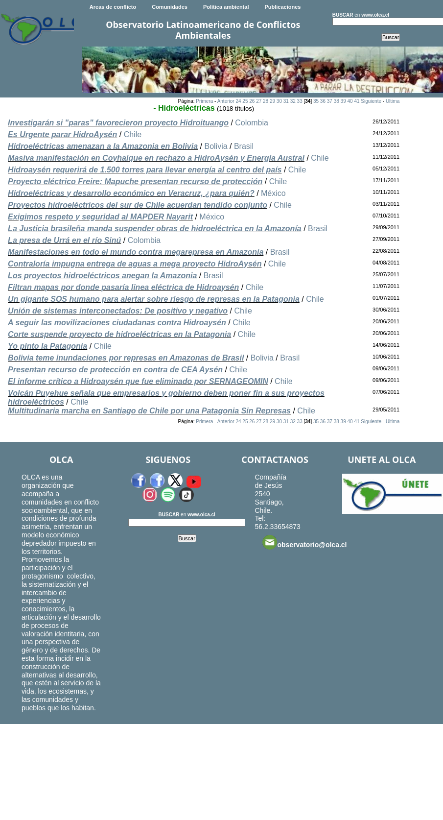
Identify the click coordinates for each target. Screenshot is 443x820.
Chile (132, 134)
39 (343, 101)
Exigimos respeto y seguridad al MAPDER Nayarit (100, 217)
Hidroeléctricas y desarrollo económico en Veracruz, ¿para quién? (131, 193)
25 (245, 101)
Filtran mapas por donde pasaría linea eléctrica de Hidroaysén (123, 287)
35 (316, 101)
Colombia (251, 123)
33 (300, 101)
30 (279, 101)
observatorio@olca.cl (304, 542)
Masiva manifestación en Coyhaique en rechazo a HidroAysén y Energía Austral (156, 158)
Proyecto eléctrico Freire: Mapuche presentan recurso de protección (135, 181)
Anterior (225, 101)
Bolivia (215, 146)
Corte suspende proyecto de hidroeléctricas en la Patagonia (119, 334)
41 (356, 101)
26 (252, 101)
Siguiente (371, 101)
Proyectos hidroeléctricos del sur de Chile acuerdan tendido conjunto (137, 205)
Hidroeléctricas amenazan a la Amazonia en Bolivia (103, 146)
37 (329, 101)
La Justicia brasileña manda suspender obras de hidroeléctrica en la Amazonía (155, 228)
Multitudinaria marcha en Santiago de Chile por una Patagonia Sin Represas (149, 411)
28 (265, 101)
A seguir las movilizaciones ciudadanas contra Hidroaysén (117, 322)
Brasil (244, 146)
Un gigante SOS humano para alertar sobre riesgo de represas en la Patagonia (154, 299)
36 (323, 101)
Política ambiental (226, 7)
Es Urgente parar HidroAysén (62, 134)
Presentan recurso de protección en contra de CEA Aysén (115, 369)
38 (336, 101)
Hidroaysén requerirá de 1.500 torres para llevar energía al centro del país (144, 170)
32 (293, 101)
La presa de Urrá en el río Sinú (64, 240)
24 (238, 101)
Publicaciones (282, 7)
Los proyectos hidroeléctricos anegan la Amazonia (102, 275)
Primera (204, 101)
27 (258, 101)
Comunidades (169, 7)
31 (286, 101)
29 (272, 101)
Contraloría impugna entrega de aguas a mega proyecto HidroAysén (134, 264)
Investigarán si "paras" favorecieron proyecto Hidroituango (118, 123)
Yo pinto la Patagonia (47, 346)
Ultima (392, 101)
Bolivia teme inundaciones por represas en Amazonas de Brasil (126, 358)
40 (349, 101)
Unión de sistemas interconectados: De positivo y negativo (118, 311)
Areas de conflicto (113, 7)
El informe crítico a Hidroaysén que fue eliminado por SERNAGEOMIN (138, 381)
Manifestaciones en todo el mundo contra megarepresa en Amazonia (135, 252)
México (273, 193)
